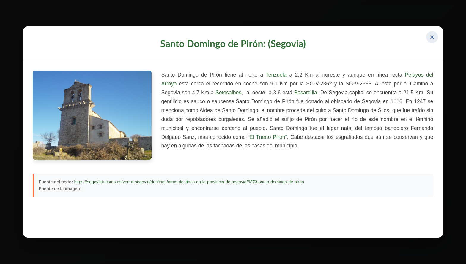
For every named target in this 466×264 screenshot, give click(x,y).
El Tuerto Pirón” (268, 137)
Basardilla (305, 93)
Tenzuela (277, 75)
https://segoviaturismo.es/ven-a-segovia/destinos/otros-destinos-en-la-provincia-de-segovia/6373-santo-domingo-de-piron (189, 181)
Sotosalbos (228, 93)
